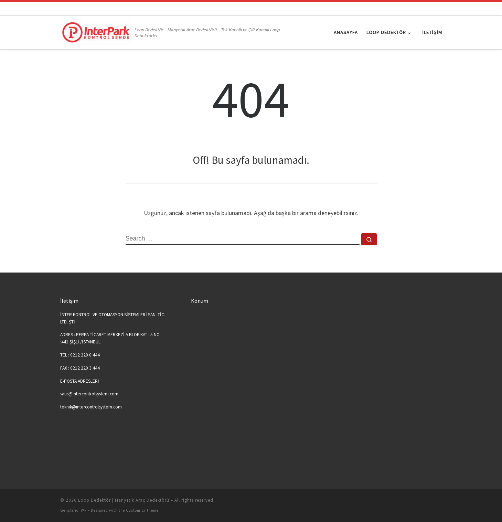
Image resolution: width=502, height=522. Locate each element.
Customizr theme (142, 510)
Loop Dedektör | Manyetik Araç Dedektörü (123, 500)
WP (84, 510)
